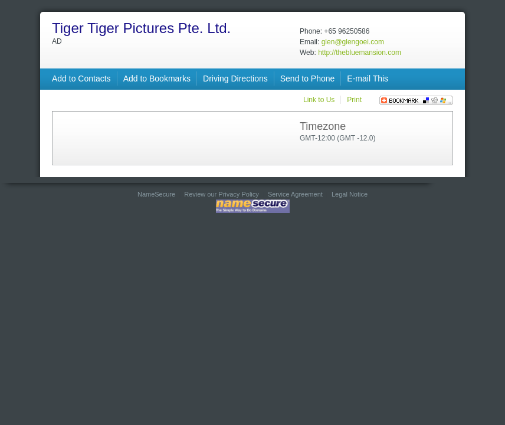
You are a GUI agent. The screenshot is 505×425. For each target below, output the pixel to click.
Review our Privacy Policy (221, 194)
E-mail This (367, 78)
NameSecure (156, 194)
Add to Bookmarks (157, 78)
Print (354, 100)
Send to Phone (307, 78)
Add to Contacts (81, 78)
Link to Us (319, 100)
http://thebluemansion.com (359, 52)
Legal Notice (350, 194)
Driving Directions (235, 78)
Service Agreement (295, 194)
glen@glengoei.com (353, 42)
